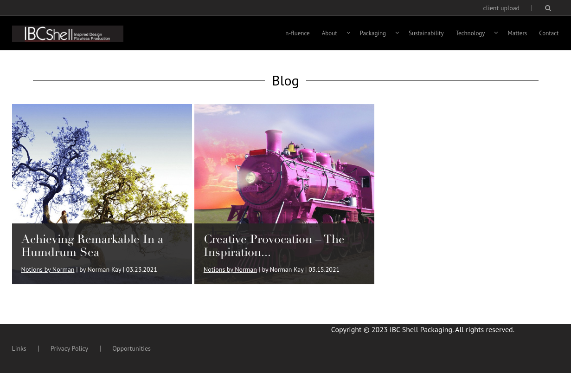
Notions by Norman (48, 269)
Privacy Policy (69, 348)
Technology (470, 33)
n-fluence (297, 33)
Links (19, 348)
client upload (501, 8)
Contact (548, 33)
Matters (517, 33)
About (329, 33)
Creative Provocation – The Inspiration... (274, 245)
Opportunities (131, 348)
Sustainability (426, 33)
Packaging (373, 33)
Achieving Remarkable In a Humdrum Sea (92, 245)
